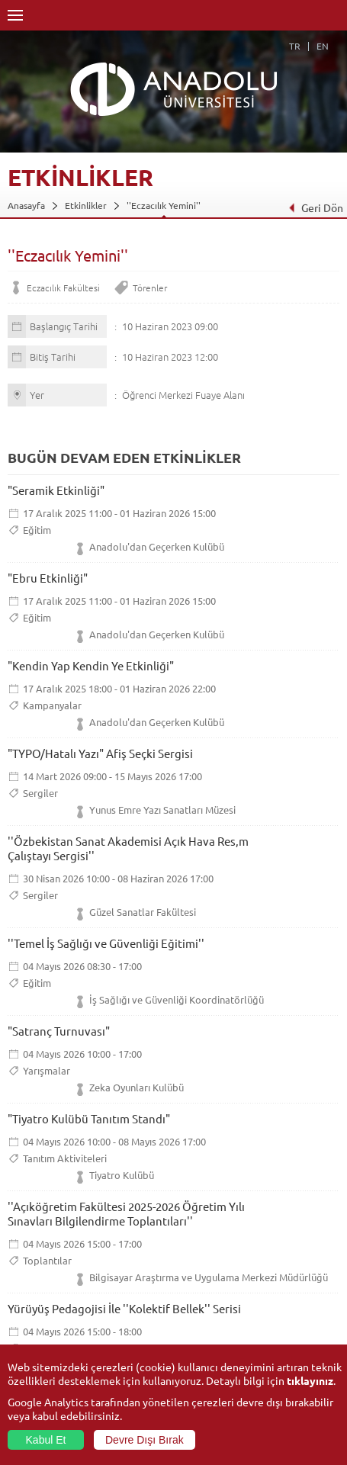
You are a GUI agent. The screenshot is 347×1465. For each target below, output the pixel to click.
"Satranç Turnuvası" (59, 1030)
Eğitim (37, 529)
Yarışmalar (46, 1070)
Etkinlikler (86, 205)
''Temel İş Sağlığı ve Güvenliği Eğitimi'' (106, 943)
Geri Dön (316, 207)
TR (294, 46)
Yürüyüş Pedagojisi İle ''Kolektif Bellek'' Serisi (124, 1308)
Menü (15, 15)
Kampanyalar (52, 705)
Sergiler (40, 792)
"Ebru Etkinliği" (48, 577)
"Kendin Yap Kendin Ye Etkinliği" (91, 665)
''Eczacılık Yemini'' (164, 205)
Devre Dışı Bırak (144, 1440)
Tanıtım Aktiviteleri (65, 1158)
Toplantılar (47, 1260)
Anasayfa (26, 205)
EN (322, 46)
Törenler (150, 287)
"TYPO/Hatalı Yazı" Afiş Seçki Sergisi (100, 753)
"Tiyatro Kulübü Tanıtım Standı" (89, 1118)
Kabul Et (46, 1440)
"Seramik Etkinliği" (56, 490)
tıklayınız (310, 1380)
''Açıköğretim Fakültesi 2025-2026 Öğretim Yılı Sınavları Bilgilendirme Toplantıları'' (126, 1213)
